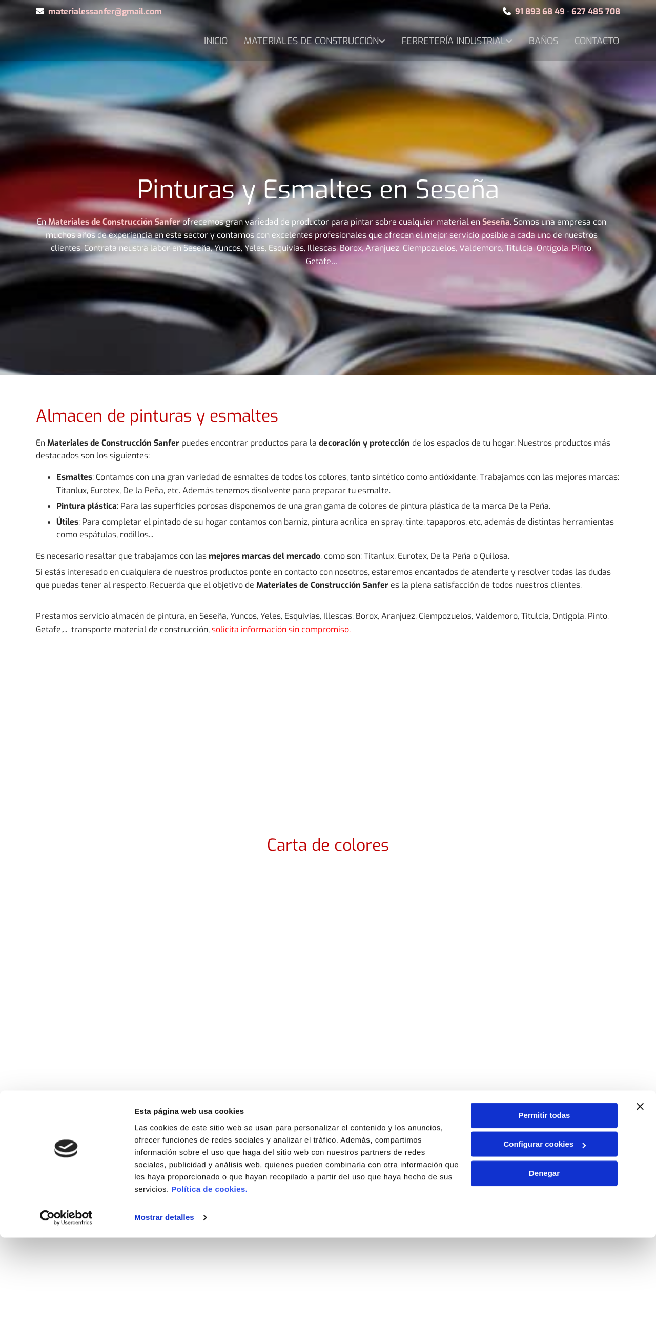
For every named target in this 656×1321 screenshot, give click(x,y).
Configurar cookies (544, 1227)
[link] (366, 40)
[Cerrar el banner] (640, 1189)
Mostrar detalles (164, 1300)
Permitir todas (544, 1198)
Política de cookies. (209, 1272)
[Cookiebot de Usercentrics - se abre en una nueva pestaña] (66, 1301)
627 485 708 (595, 11)
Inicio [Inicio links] (274, 39)
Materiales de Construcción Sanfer (114, 221)
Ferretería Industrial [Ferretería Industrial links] (514, 39)
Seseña (496, 221)
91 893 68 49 (540, 11)
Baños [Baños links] (605, 39)
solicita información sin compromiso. (281, 629)
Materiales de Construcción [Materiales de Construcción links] (370, 39)
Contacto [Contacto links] (598, 58)
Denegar (544, 1256)
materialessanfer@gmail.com (105, 11)
